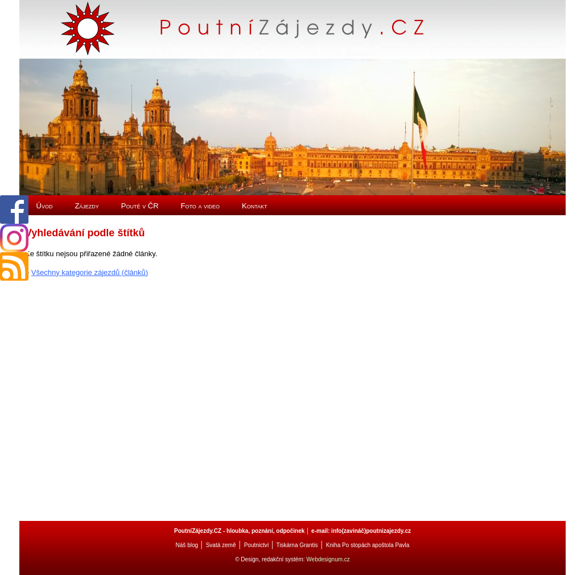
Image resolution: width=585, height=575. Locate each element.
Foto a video (200, 206)
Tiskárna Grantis (297, 545)
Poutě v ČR (140, 206)
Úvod (44, 206)
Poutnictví (256, 545)
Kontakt (254, 206)
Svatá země (221, 545)
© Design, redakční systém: (270, 559)
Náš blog (187, 545)
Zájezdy (86, 206)
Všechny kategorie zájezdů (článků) (89, 272)
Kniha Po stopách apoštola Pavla (368, 545)
